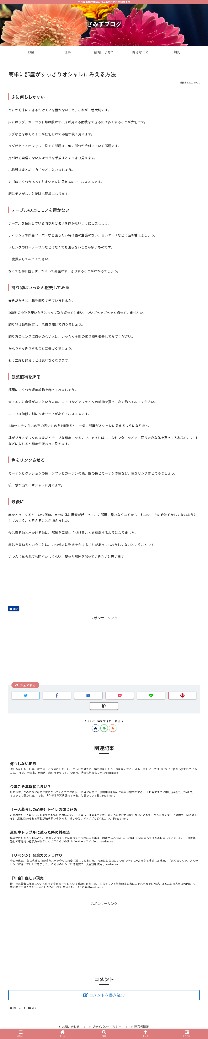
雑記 (14, 608)
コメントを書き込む (107, 995)
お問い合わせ (69, 1026)
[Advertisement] (104, 650)
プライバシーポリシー (105, 1026)
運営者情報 (140, 1026)
